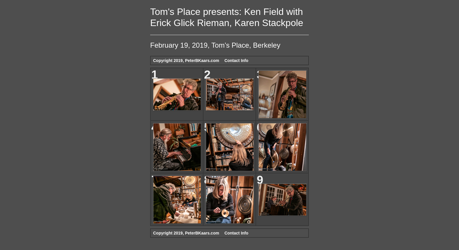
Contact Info (237, 60)
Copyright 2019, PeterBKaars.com (186, 60)
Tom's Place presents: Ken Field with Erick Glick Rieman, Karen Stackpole (226, 17)
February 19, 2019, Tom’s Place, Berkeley (215, 45)
